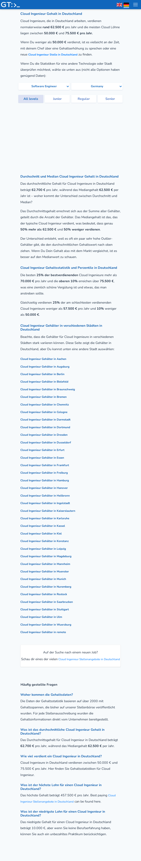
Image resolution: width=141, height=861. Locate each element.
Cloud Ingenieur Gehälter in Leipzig (47, 548)
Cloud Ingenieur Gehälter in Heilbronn (49, 495)
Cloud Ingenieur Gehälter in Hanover (48, 488)
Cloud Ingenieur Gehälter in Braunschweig (52, 389)
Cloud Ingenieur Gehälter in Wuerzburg (50, 624)
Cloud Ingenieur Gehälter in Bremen (47, 396)
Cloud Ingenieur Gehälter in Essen (46, 457)
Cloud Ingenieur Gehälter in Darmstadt (49, 419)
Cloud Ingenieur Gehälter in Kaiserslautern (52, 510)
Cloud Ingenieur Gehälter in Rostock (47, 594)
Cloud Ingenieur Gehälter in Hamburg (48, 480)
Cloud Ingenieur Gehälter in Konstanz (48, 541)
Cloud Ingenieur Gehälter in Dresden (48, 434)
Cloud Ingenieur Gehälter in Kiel (44, 533)
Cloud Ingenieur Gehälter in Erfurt (46, 450)
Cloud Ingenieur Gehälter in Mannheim (49, 564)
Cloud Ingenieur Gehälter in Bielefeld (48, 381)
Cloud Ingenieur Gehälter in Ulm (44, 617)
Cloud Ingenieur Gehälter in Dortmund (49, 427)
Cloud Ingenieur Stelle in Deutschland (57, 54)
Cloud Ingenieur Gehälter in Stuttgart (48, 609)
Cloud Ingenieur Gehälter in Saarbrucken (51, 602)
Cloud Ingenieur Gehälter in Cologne (48, 412)
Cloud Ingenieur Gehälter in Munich (47, 579)
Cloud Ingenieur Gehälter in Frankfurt (48, 465)
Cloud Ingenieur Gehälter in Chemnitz (48, 404)
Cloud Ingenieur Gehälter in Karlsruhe (49, 518)
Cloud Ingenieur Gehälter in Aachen (47, 359)
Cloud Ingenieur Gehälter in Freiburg (48, 472)
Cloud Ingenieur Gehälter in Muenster (48, 571)
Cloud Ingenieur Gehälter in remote (47, 632)
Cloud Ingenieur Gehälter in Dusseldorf (50, 442)
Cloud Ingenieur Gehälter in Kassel (46, 525)
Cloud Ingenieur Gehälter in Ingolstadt (49, 503)
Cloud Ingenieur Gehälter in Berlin (46, 374)
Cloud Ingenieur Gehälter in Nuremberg (50, 586)
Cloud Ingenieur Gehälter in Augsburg (49, 366)
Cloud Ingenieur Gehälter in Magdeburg (50, 556)
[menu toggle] (135, 4)
